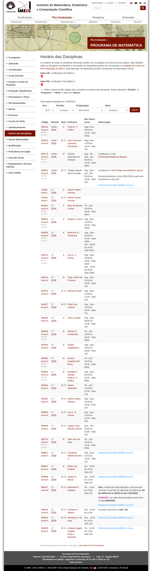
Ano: (44, 105)
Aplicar (135, 110)
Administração (41, 22)
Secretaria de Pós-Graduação (91, 545)
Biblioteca (93, 22)
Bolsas (11, 109)
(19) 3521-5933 (48, 557)
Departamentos (68, 22)
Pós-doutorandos (17, 103)
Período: (60, 105)
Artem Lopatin (74, 318)
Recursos (13, 115)
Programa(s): (82, 105)
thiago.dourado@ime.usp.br (129, 170)
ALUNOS (110, 3)
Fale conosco (76, 562)
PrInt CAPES (14, 173)
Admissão (13, 63)
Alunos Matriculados (18, 139)
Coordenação (15, 69)
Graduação (26, 17)
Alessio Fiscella (75, 291)
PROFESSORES (97, 3)
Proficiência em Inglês (19, 151)
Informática (116, 22)
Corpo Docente (15, 76)
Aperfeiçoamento (16, 127)
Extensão (128, 17)
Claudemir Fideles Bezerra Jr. (75, 456)
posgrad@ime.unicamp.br (79, 557)
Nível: (108, 105)
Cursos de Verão (16, 121)
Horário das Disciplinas (20, 133)
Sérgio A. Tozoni (75, 219)
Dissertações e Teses (18, 97)
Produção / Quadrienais (20, 91)
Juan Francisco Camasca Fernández (75, 143)
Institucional (16, 22)
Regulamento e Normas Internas (19, 165)
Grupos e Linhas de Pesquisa (17, 83)
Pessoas (137, 22)
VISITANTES (122, 3)
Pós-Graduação (63, 17)
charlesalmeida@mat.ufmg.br (112, 157)
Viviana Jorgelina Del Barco (74, 361)
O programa (14, 57)
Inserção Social (16, 158)
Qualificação (14, 145)
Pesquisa (98, 17)
